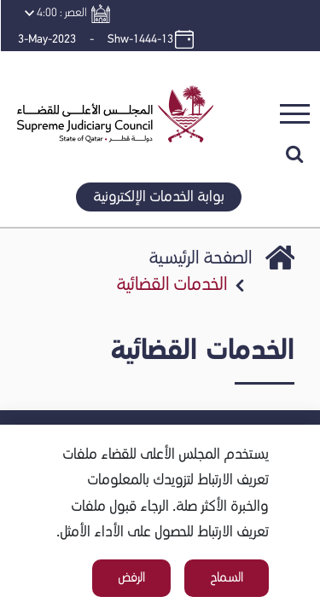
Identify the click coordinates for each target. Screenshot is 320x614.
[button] (109, 72)
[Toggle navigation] (295, 114)
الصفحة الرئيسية (200, 258)
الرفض (131, 578)
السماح (226, 578)
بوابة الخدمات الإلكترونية (158, 197)
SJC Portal (279, 273)
